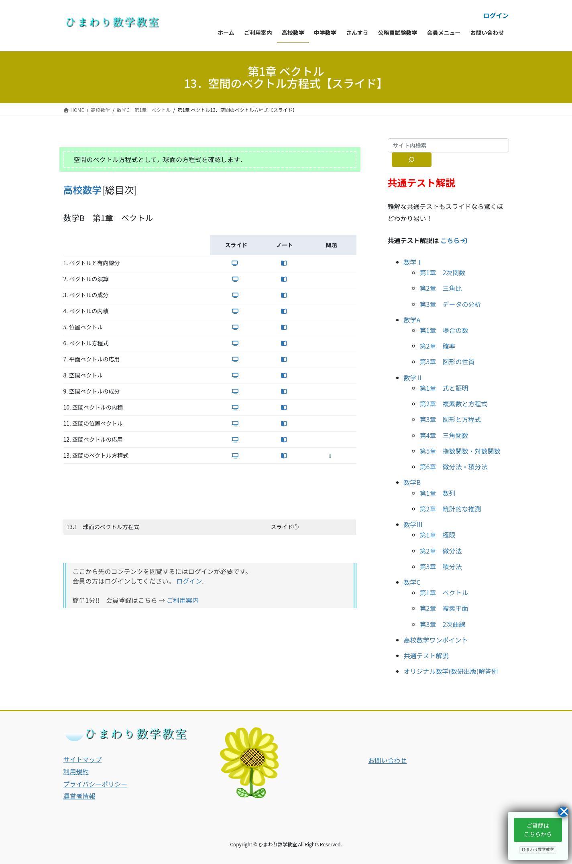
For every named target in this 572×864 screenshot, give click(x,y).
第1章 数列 (438, 493)
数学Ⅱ (413, 377)
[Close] (563, 812)
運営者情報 (79, 796)
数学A (412, 320)
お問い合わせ (387, 760)
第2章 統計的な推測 (450, 508)
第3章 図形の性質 (447, 361)
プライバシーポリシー (95, 784)
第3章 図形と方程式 (450, 419)
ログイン (496, 15)
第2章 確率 (438, 346)
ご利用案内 (183, 600)
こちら (454, 240)
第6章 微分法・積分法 (454, 466)
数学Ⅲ (413, 524)
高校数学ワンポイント (436, 640)
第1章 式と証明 (444, 388)
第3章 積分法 (441, 566)
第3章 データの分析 (450, 304)
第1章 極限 (438, 534)
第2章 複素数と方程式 (454, 403)
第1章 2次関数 (443, 272)
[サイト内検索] (412, 159)
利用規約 (76, 771)
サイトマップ (82, 759)
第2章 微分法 (441, 551)
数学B (412, 482)
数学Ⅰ (413, 262)
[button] (538, 830)
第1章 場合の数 (444, 330)
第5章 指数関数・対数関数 (460, 451)
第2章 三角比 (441, 288)
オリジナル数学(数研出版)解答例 (451, 671)
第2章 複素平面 (444, 608)
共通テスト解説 (426, 655)
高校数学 (82, 190)
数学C (412, 582)
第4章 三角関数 (444, 435)
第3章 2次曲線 (443, 624)
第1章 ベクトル (444, 592)
